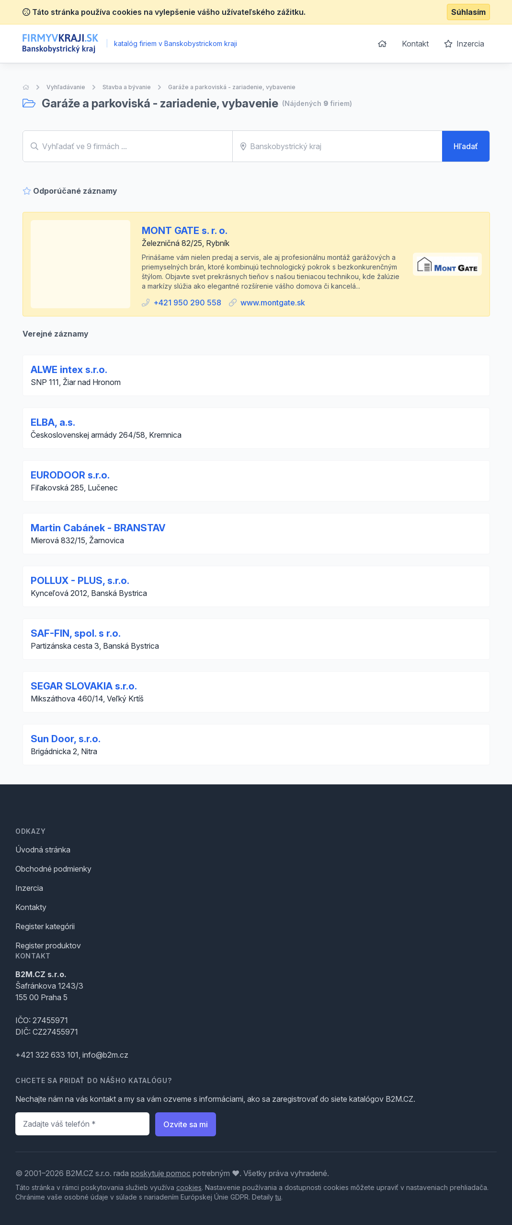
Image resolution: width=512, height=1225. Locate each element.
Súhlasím (468, 12)
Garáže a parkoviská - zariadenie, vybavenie (232, 87)
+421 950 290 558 (187, 302)
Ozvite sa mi (185, 1124)
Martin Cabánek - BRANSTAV (98, 528)
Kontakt (415, 43)
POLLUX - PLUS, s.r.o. (80, 580)
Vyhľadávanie (65, 87)
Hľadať (466, 146)
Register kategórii (45, 926)
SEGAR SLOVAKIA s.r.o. (84, 686)
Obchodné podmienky (53, 869)
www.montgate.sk (272, 302)
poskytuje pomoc (161, 1173)
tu (278, 1197)
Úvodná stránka (42, 849)
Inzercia (464, 43)
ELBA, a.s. (53, 422)
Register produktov (48, 945)
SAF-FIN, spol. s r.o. (76, 633)
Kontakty (30, 907)
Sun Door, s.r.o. (66, 739)
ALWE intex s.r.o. (69, 369)
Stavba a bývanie (126, 87)
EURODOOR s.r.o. (70, 475)
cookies (189, 1187)
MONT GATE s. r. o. (185, 230)
